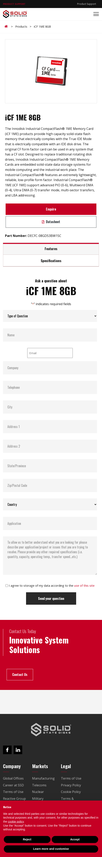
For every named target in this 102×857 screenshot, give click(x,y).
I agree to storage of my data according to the (52, 585)
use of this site (84, 585)
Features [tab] (51, 248)
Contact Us (19, 674)
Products (21, 26)
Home (6, 26)
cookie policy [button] (16, 821)
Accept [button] (75, 839)
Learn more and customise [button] (51, 848)
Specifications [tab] (51, 260)
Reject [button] (27, 839)
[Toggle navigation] (95, 14)
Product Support (86, 4)
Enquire (51, 209)
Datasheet (51, 221)
